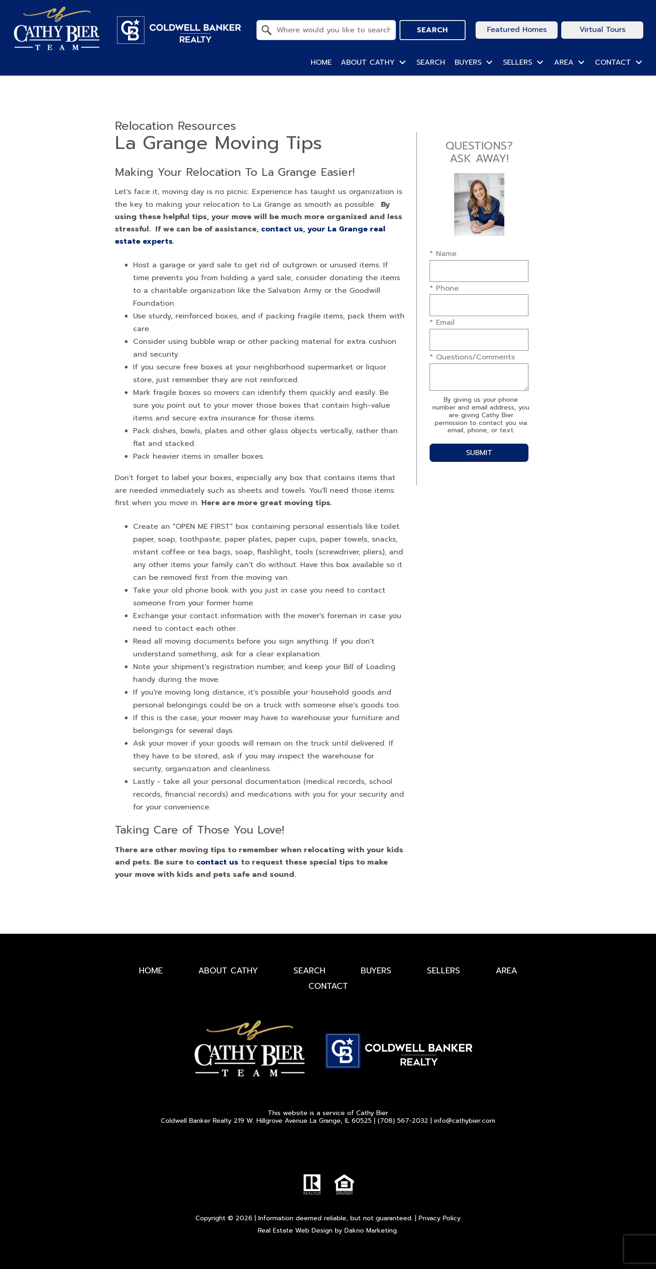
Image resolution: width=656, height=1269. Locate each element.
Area (506, 970)
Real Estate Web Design (295, 1230)
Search (432, 30)
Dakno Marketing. (371, 1230)
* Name (443, 253)
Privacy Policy (440, 1218)
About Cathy (228, 970)
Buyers (376, 970)
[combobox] (326, 30)
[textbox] (331, 30)
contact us (217, 862)
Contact (328, 986)
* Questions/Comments (472, 357)
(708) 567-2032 (403, 1121)
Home (321, 62)
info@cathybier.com (464, 1121)
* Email (442, 322)
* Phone (444, 288)
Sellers (443, 970)
